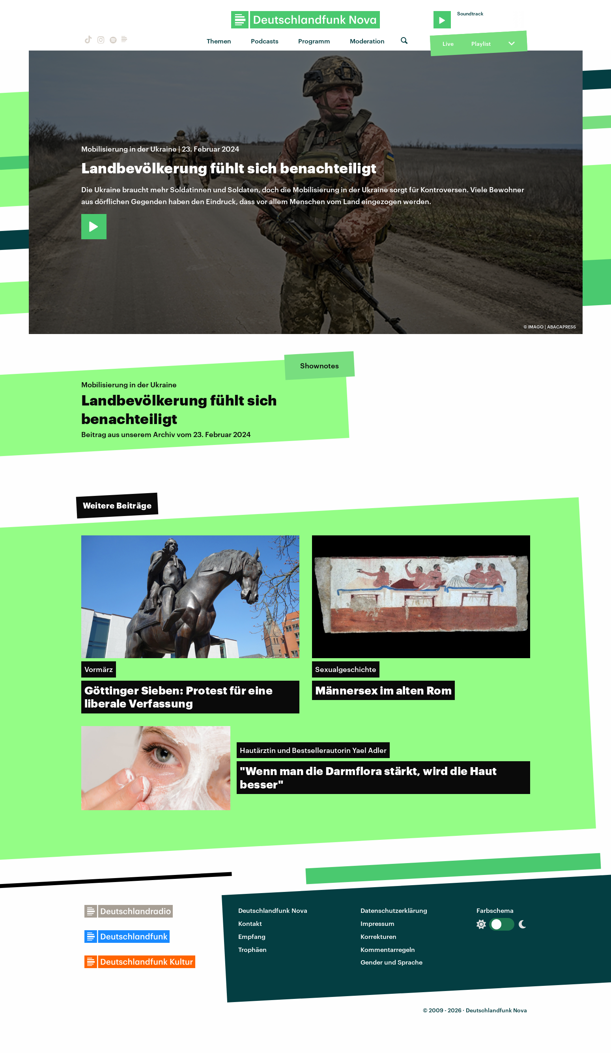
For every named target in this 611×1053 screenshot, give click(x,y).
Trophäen (252, 949)
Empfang (251, 936)
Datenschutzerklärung (394, 910)
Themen (219, 41)
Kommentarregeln (388, 949)
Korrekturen (378, 936)
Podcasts (264, 41)
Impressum (377, 923)
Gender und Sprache (391, 962)
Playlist (481, 43)
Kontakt (250, 923)
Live (448, 43)
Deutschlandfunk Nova (272, 910)
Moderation (367, 41)
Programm (314, 41)
